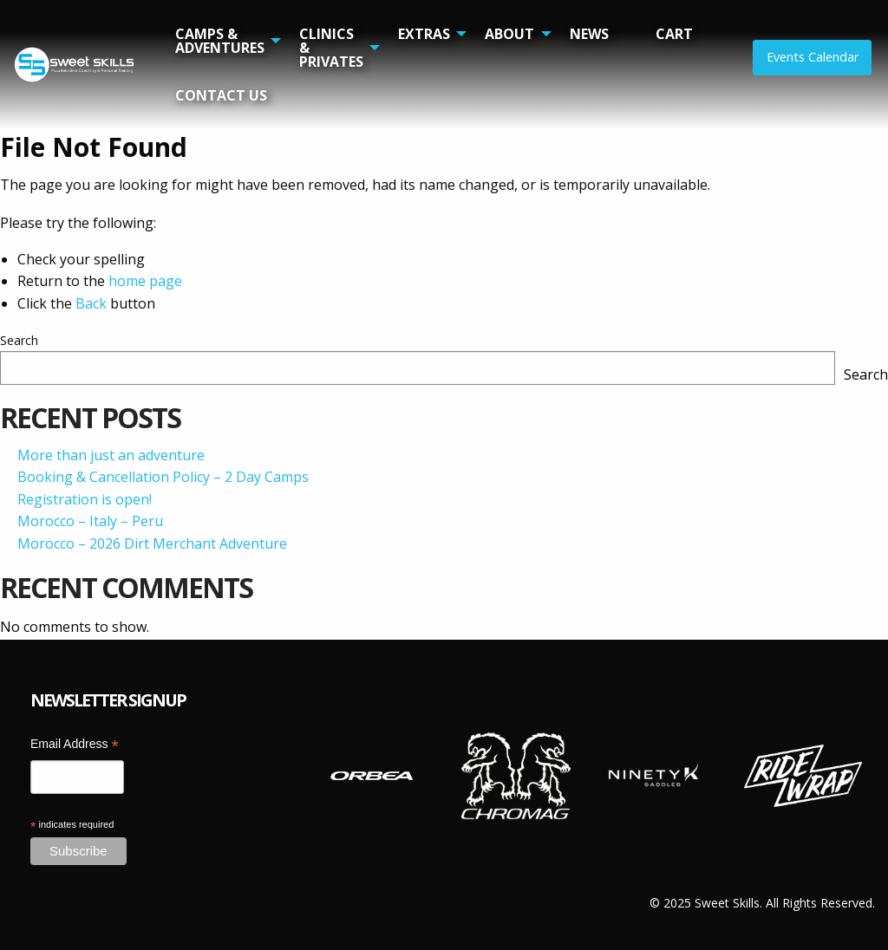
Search (19, 340)
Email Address (74, 746)
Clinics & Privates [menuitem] (331, 47)
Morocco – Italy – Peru (90, 520)
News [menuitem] (589, 33)
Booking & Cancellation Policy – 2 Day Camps (163, 476)
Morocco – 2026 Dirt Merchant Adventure (152, 543)
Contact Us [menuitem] (221, 95)
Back (91, 303)
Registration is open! (84, 499)
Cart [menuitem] (674, 33)
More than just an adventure (111, 455)
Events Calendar (813, 57)
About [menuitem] (509, 33)
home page (145, 280)
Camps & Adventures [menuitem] (219, 40)
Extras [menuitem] (424, 33)
